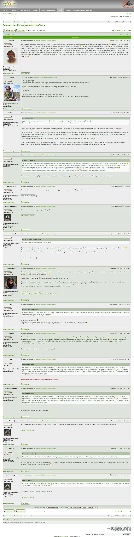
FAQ (129, 13)
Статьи (35, 10)
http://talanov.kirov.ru (27, 216)
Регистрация (12, 13)
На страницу (115, 30)
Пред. (120, 30)
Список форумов (8, 22)
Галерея (13, 10)
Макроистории (25, 10)
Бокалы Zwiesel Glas (62, 536)
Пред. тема (121, 34)
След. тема (128, 34)
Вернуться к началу (8, 73)
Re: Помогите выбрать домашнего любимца (45, 40)
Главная (4, 10)
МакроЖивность (18, 22)
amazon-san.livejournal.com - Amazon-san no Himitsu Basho (40, 294)
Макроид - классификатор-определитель (79, 10)
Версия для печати (9, 34)
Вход (5, 13)
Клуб (60, 10)
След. (129, 30)
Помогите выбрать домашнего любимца (24, 25)
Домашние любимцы (29, 22)
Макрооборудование (48, 10)
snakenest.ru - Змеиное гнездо (31, 292)
